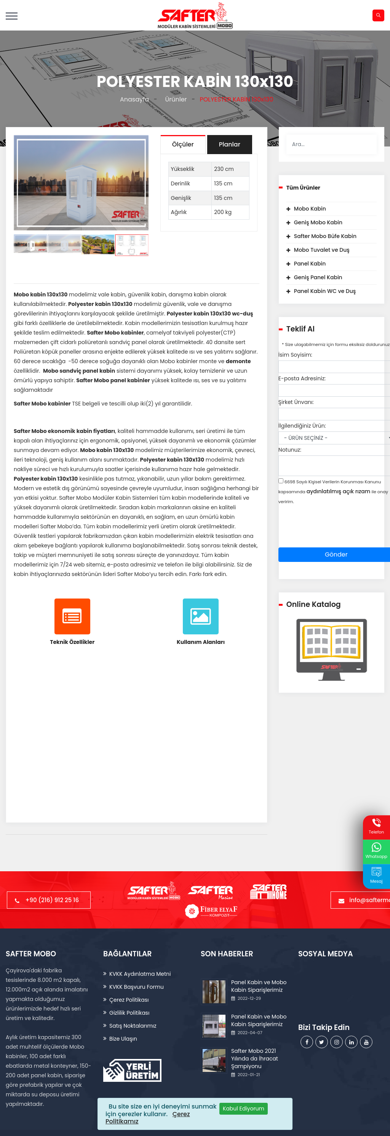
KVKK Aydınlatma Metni (140, 974)
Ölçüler (183, 144)
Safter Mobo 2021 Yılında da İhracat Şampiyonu (254, 1058)
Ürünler (174, 99)
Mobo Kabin (310, 208)
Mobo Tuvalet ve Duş (322, 250)
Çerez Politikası (129, 1000)
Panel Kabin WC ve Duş (325, 291)
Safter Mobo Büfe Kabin (325, 236)
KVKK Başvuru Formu (136, 987)
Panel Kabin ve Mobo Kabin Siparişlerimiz (259, 986)
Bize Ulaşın (123, 1039)
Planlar (229, 144)
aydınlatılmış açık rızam (339, 491)
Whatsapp (376, 851)
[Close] (243, 1109)
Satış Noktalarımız (133, 1026)
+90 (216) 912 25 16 (49, 900)
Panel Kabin (310, 263)
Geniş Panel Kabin (318, 277)
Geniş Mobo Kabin (318, 222)
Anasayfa (133, 99)
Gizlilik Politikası (129, 1013)
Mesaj (376, 875)
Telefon (376, 826)
